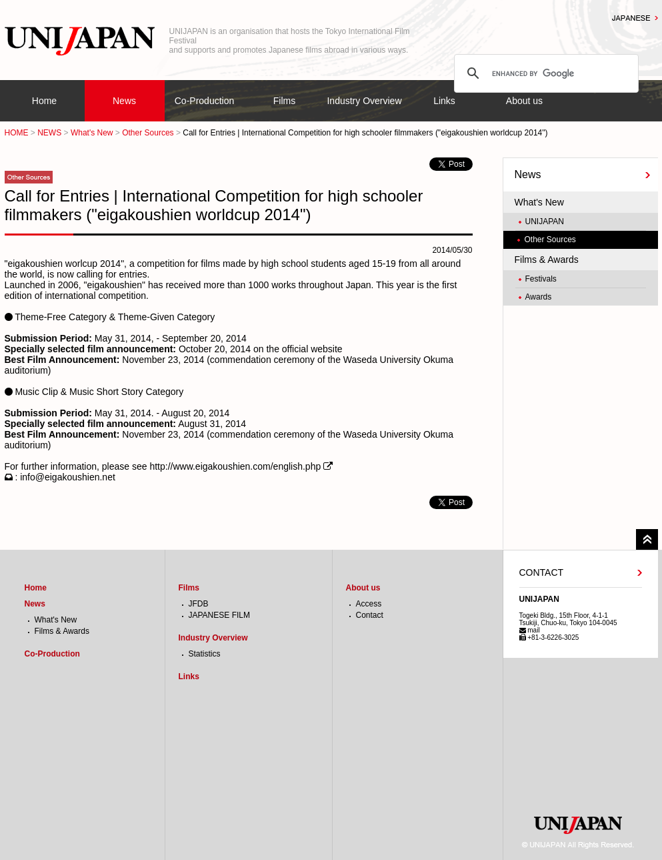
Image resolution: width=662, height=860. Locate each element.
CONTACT (541, 572)
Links (444, 100)
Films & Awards (547, 259)
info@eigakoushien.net (67, 477)
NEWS (49, 132)
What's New (92, 132)
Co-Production (205, 100)
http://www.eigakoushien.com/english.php (235, 466)
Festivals (541, 279)
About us (524, 100)
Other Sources (147, 132)
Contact (369, 615)
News (124, 100)
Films (284, 100)
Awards (538, 297)
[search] (544, 73)
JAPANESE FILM (219, 615)
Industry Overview (364, 100)
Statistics (205, 654)
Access (369, 603)
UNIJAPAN (544, 221)
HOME (17, 132)
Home (44, 100)
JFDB (199, 603)
